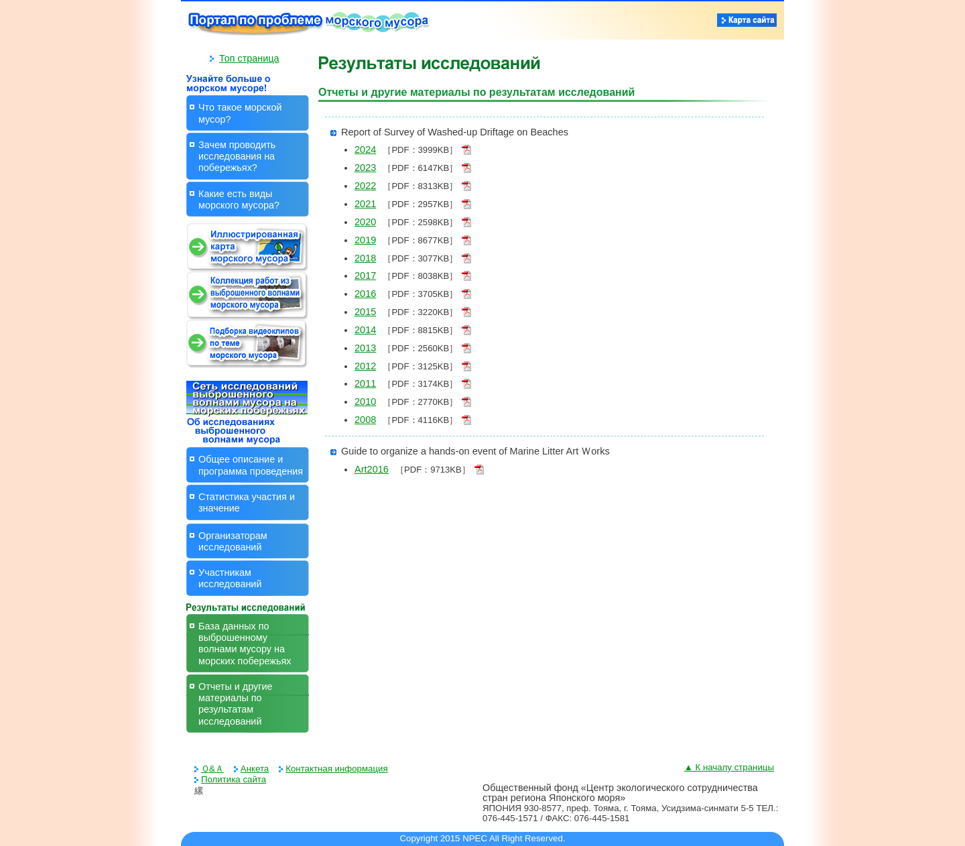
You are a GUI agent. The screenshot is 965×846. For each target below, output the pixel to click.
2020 (365, 222)
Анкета (255, 769)
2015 (365, 311)
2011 (365, 383)
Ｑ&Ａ (212, 769)
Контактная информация (336, 769)
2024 (365, 149)
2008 (365, 419)
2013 (365, 348)
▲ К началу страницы (729, 767)
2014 (365, 329)
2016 (365, 293)
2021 (365, 203)
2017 (365, 275)
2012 (365, 366)
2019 (365, 240)
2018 (365, 258)
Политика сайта (233, 779)
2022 (365, 185)
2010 (365, 401)
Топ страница (249, 58)
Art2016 (372, 469)
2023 (365, 167)
